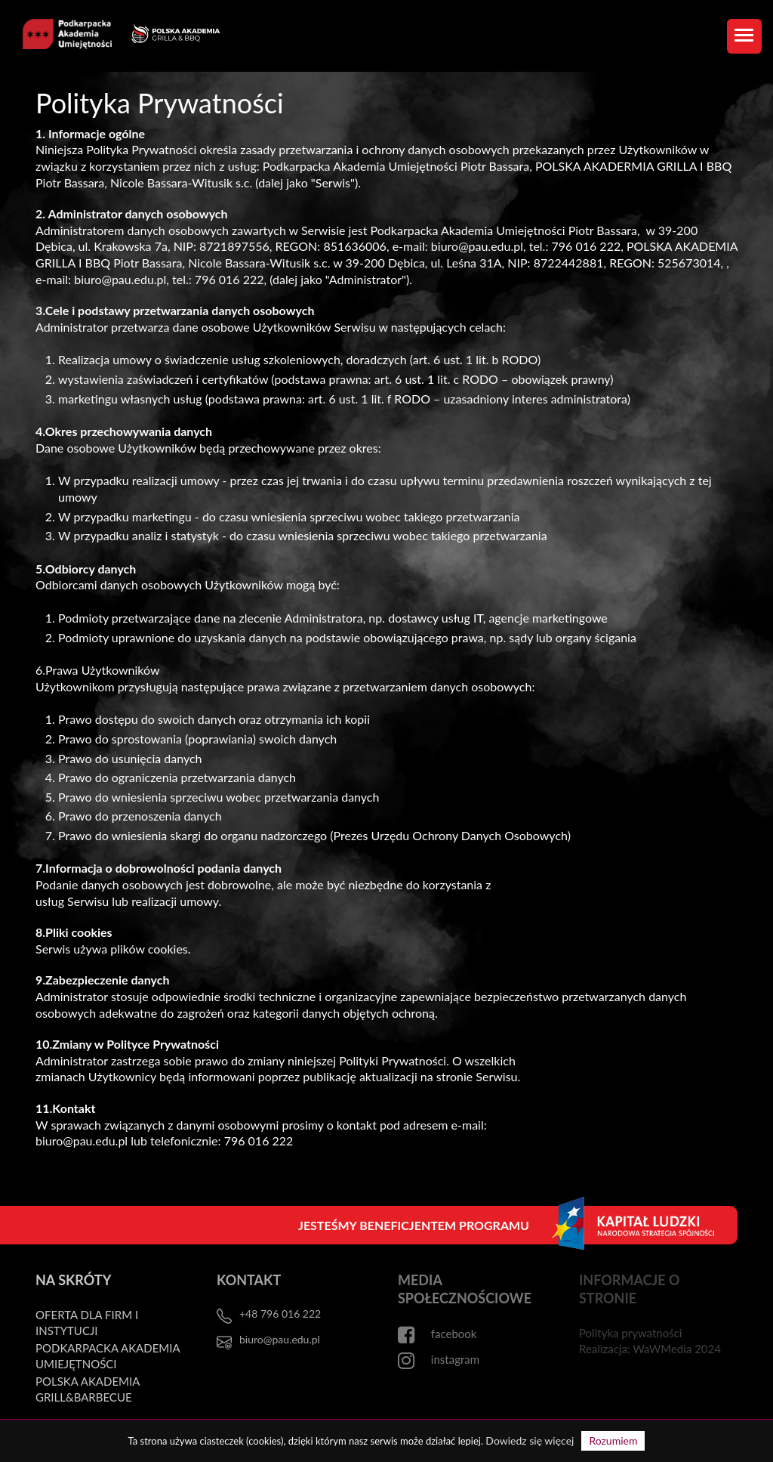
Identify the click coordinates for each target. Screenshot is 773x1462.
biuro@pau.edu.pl (279, 1339)
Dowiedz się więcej (529, 1440)
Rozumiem (613, 1440)
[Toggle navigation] (744, 36)
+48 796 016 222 (280, 1313)
